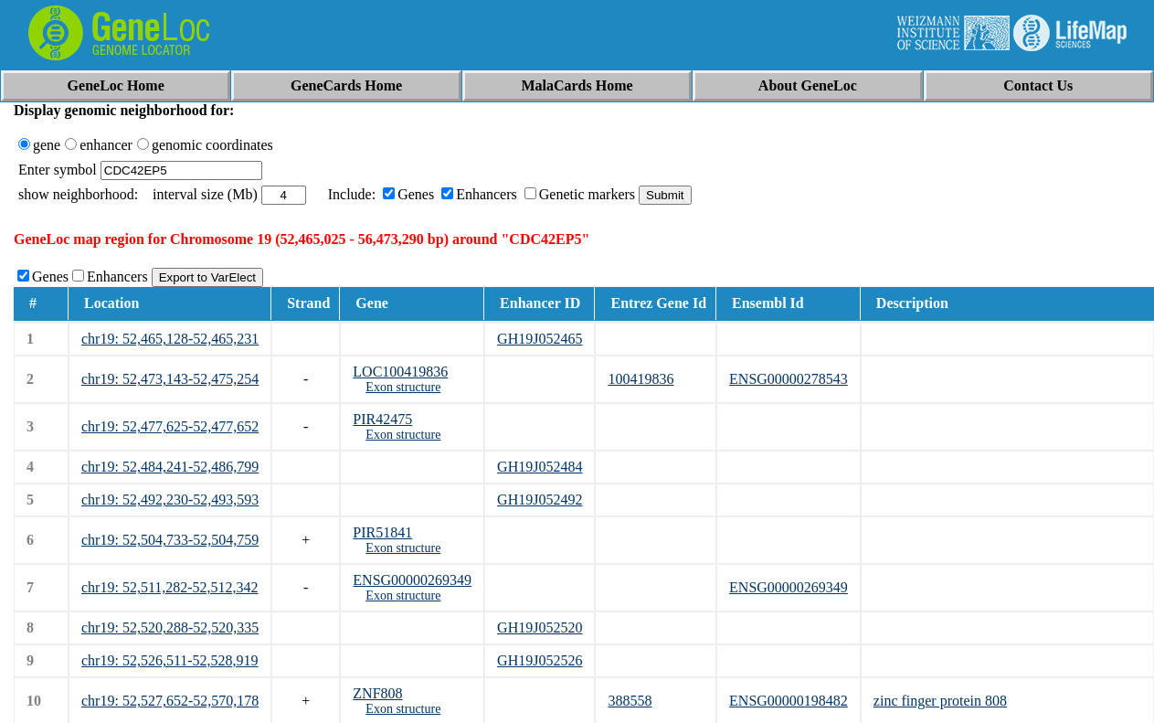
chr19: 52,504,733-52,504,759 (170, 540)
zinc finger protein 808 (940, 700)
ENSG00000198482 (788, 700)
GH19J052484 (539, 466)
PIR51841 (382, 532)
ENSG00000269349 (412, 580)
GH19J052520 (539, 627)
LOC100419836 (400, 371)
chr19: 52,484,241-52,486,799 (170, 466)
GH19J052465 (539, 338)
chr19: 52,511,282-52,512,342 (170, 587)
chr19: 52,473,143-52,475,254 (170, 379)
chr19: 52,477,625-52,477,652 (170, 426)
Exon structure (402, 387)
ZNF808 (377, 693)
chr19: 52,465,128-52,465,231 (170, 338)
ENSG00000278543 (788, 379)
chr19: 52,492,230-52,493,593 (170, 499)
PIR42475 (382, 419)
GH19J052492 (539, 499)
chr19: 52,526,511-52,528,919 (170, 660)
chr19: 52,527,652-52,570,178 (170, 700)
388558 (629, 700)
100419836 (640, 379)
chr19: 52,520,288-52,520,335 (170, 627)
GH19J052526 (539, 660)
